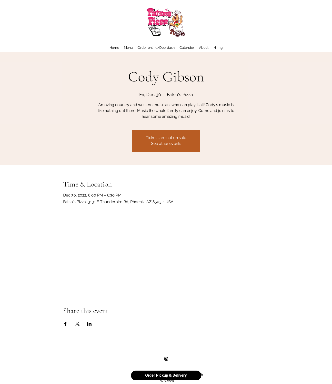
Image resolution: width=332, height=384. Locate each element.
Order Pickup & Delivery (166, 375)
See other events (166, 143)
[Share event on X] (77, 324)
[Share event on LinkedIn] (89, 324)
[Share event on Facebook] (65, 324)
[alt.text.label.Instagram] (166, 358)
